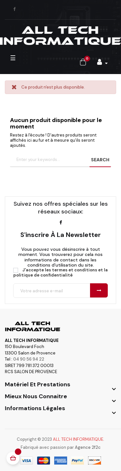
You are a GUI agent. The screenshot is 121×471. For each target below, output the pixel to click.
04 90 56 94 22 (28, 359)
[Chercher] (60, 160)
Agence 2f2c (88, 447)
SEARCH (100, 160)
